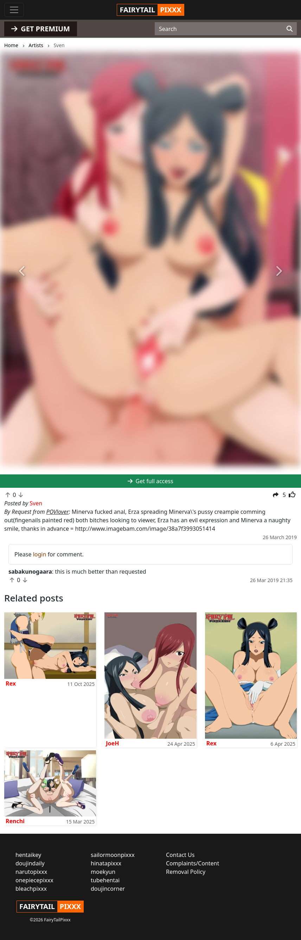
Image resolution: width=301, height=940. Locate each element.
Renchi (15, 821)
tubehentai (105, 880)
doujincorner (108, 888)
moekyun (103, 872)
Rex (11, 683)
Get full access (150, 481)
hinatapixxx (106, 863)
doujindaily (30, 863)
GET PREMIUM (40, 28)
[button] (22, 271)
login (39, 554)
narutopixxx (31, 872)
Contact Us (180, 855)
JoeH (112, 743)
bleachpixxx (31, 888)
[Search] (289, 29)
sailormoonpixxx (113, 855)
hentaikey (28, 855)
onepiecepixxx (34, 880)
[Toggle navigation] (14, 10)
